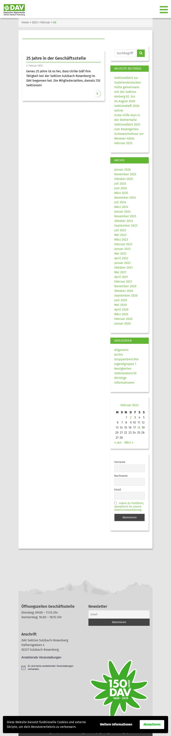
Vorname (119, 462)
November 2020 (125, 286)
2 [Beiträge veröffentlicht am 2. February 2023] (131, 417)
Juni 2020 (120, 300)
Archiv (118, 354)
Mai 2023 (120, 235)
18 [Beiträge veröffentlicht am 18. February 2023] (138, 427)
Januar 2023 (122, 249)
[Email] (119, 614)
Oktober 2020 (123, 291)
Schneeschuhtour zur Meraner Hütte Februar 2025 (129, 138)
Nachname (121, 476)
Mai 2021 (120, 272)
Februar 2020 (123, 319)
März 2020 (121, 314)
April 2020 (121, 309)
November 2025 (125, 174)
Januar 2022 (122, 263)
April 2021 (121, 277)
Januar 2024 (122, 211)
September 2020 (126, 295)
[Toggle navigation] (164, 10)
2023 (35, 22)
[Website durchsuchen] (125, 53)
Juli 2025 (120, 183)
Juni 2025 (120, 188)
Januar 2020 (122, 323)
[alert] (52, 667)
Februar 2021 (123, 281)
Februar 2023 (123, 244)
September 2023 (125, 225)
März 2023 (121, 239)
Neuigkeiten (122, 368)
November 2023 (125, 216)
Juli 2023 (120, 230)
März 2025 (121, 193)
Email (117, 489)
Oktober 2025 (123, 179)
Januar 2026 (122, 169)
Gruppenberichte (126, 359)
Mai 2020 (120, 305)
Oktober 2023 (123, 221)
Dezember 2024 (125, 197)
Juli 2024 (120, 202)
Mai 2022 (120, 253)
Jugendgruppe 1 (125, 364)
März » (128, 442)
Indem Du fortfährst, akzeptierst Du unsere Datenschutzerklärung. (129, 507)
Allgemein (121, 350)
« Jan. (118, 442)
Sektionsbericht (125, 373)
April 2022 (121, 258)
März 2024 (121, 207)
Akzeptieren (152, 724)
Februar (45, 22)
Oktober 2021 (123, 267)
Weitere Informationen (116, 724)
